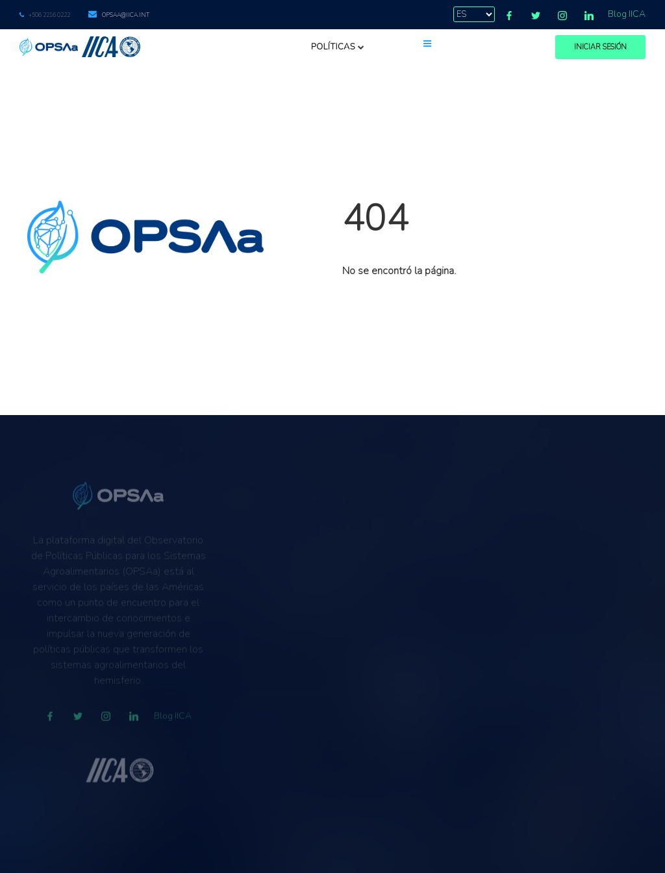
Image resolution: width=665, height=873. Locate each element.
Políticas (338, 47)
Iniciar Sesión (600, 47)
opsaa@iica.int (125, 15)
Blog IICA (627, 14)
